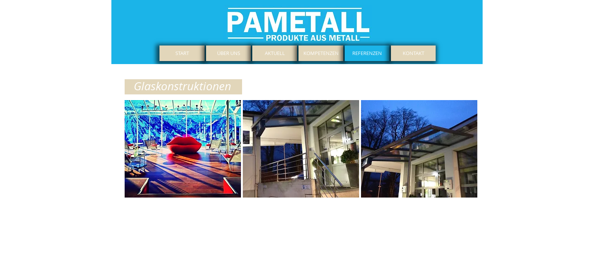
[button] (183, 149)
